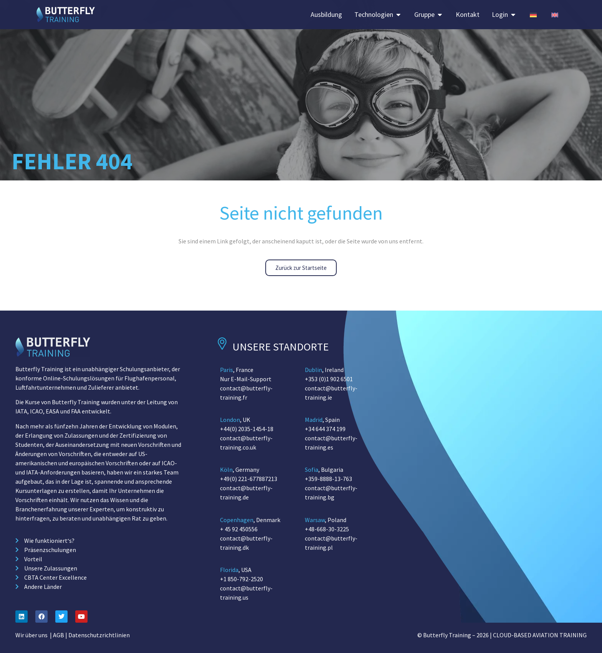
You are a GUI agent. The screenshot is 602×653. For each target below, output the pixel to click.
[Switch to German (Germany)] (533, 14)
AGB (58, 635)
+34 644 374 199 (325, 429)
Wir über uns (31, 635)
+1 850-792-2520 (241, 579)
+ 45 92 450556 (239, 529)
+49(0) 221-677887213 (248, 479)
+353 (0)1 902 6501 (329, 379)
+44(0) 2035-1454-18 (246, 429)
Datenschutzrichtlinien (99, 635)
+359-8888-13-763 (328, 479)
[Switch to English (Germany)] (554, 14)
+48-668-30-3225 (327, 529)
